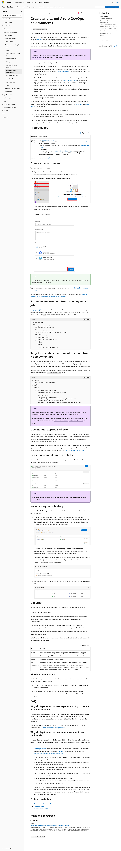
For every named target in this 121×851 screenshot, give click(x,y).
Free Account (99, 7)
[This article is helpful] (114, 46)
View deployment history (106, 33)
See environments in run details (108, 31)
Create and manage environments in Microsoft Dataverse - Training (50, 825)
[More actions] (88, 13)
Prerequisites (104, 16)
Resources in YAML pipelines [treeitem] (11, 66)
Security (102, 35)
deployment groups (38, 57)
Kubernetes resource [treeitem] (12, 75)
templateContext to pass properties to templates (48, 753)
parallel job (87, 142)
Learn (32, 13)
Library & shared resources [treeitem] (13, 62)
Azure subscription (46, 158)
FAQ (101, 37)
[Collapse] (21, 11)
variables (61, 751)
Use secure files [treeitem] (10, 82)
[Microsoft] (3, 2)
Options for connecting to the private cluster (68, 421)
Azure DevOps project (48, 140)
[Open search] (112, 2)
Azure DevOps (47, 13)
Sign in (117, 2)
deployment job (36, 310)
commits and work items (69, 80)
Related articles (104, 40)
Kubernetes (78, 104)
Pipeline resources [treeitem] (11, 58)
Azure (38, 13)
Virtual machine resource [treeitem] (13, 79)
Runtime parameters (40, 748)
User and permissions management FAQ (53, 727)
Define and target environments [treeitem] (11, 71)
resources (39, 39)
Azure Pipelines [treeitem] (7, 22)
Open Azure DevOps (112, 7)
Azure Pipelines (58, 13)
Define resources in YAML (42, 809)
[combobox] (12, 15)
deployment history (63, 71)
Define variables (39, 806)
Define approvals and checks (75, 450)
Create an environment (106, 18)
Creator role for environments (63, 151)
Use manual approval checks (108, 28)
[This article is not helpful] (116, 46)
